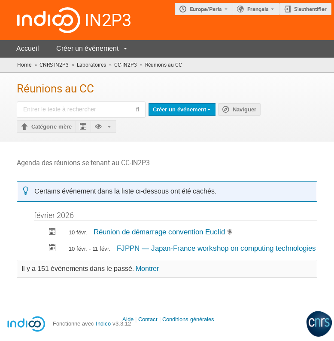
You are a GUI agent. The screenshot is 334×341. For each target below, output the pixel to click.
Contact (148, 319)
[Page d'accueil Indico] (40, 20)
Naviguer (244, 110)
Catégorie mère (51, 127)
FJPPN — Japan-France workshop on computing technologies (216, 248)
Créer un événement (87, 48)
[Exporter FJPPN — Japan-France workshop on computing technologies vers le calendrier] (52, 249)
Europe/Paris (206, 9)
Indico (103, 323)
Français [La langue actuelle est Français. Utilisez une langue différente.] (258, 9)
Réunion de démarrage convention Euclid (160, 232)
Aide (128, 319)
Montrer (147, 268)
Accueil (27, 48)
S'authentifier (310, 9)
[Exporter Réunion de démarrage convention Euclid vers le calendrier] (52, 232)
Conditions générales (188, 319)
